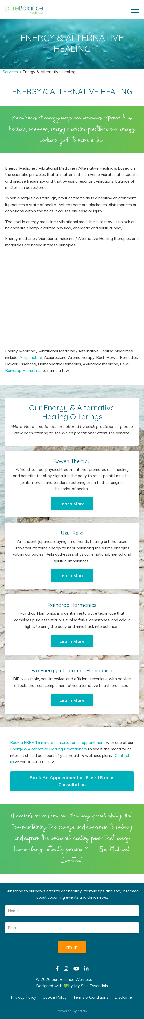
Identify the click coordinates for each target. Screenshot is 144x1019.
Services (10, 71)
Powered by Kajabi (72, 1011)
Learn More (72, 504)
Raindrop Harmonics (23, 370)
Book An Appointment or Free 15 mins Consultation (72, 781)
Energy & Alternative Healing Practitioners (48, 748)
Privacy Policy (24, 997)
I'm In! (72, 947)
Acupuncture (30, 357)
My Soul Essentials (91, 985)
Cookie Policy (55, 997)
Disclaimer (124, 997)
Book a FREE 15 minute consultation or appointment (57, 742)
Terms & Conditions (91, 997)
